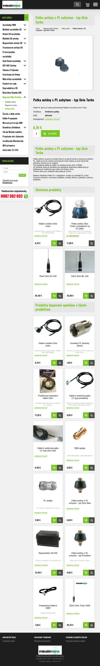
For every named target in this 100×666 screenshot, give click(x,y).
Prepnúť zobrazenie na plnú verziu (50, 656)
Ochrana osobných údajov (75, 641)
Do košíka (52, 133)
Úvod (37, 28)
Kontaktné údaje (9, 641)
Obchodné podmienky (42, 641)
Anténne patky (52, 112)
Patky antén (66, 28)
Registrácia (7, 183)
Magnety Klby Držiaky (50, 28)
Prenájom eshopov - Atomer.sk (50, 661)
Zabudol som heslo (10, 180)
